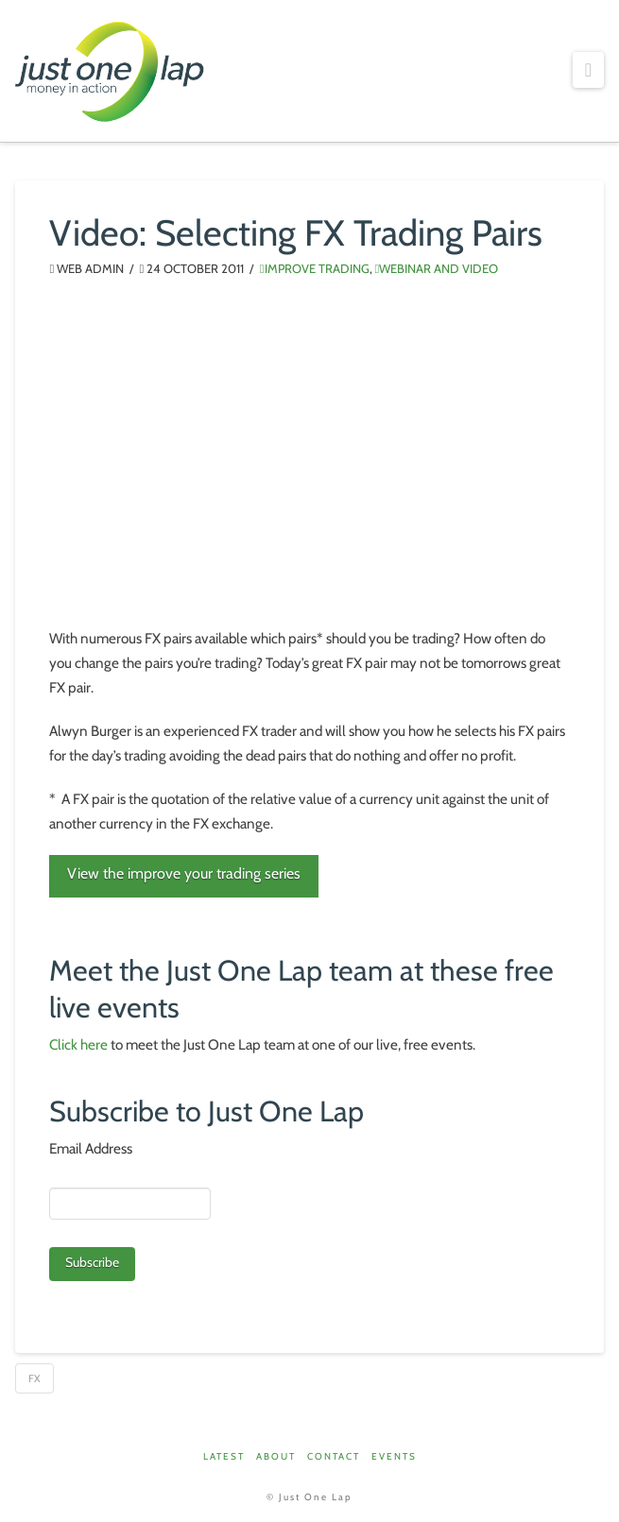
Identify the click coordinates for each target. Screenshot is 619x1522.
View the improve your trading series (184, 873)
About (276, 1456)
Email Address (90, 1148)
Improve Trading (315, 268)
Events (394, 1456)
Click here (78, 1044)
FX (34, 1378)
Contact (333, 1456)
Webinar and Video (437, 268)
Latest (224, 1456)
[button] (588, 70)
